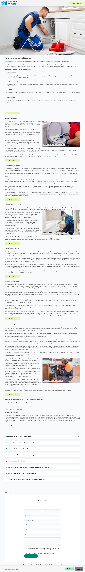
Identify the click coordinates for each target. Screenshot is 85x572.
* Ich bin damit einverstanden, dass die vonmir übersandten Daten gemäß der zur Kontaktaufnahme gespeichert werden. (42, 549)
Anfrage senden (31, 556)
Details (17, 569)
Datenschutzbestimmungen (31, 549)
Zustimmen (70, 569)
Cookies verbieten (79, 568)
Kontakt (62, 3)
